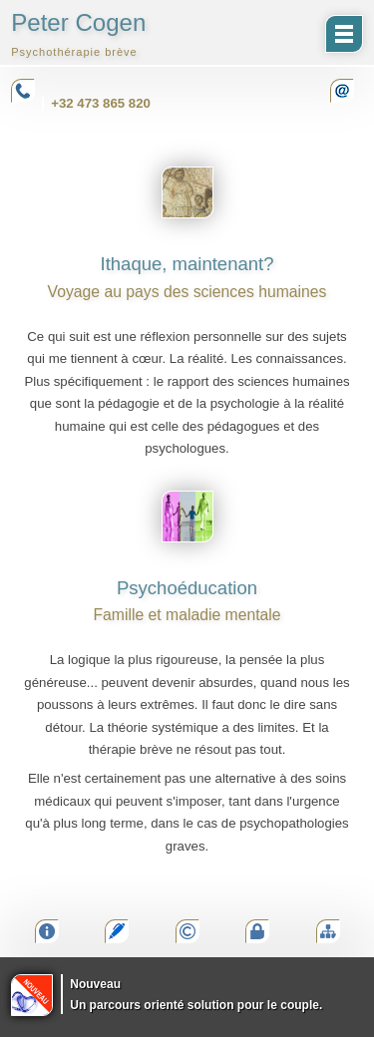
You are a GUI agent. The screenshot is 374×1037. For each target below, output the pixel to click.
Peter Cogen (78, 33)
